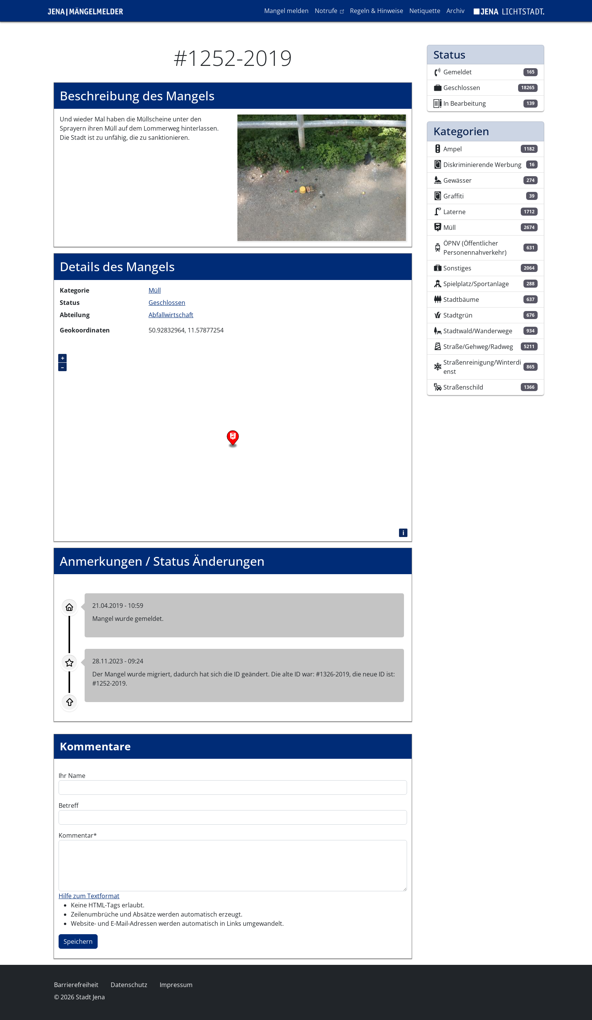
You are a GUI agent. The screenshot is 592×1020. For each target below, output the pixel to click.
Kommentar (76, 835)
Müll (155, 290)
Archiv (455, 11)
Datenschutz (129, 985)
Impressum (176, 985)
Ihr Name (72, 775)
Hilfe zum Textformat (89, 896)
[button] (321, 177)
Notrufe (331, 10)
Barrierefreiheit (76, 985)
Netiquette (424, 11)
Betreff (68, 805)
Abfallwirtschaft (171, 315)
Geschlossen (167, 302)
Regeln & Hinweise (376, 11)
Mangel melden (286, 11)
